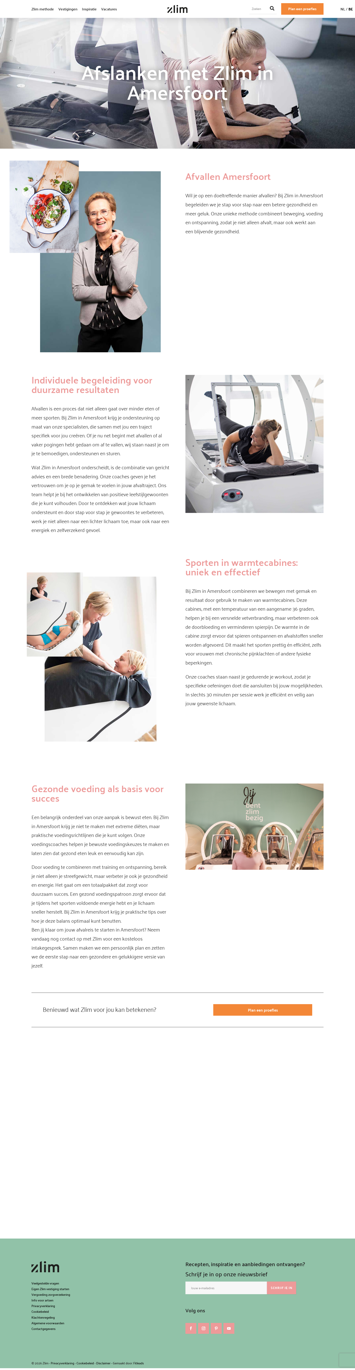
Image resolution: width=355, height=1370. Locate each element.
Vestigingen (67, 9)
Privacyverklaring (43, 1308)
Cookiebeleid (40, 1313)
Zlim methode (42, 9)
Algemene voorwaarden (47, 1325)
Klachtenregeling (43, 1319)
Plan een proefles (302, 8)
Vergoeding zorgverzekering (50, 1296)
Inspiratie (89, 9)
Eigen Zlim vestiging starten (50, 1291)
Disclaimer (103, 1365)
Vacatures (109, 9)
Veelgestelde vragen (45, 1285)
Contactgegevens (43, 1330)
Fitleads (138, 1365)
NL (343, 9)
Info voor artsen (42, 1302)
